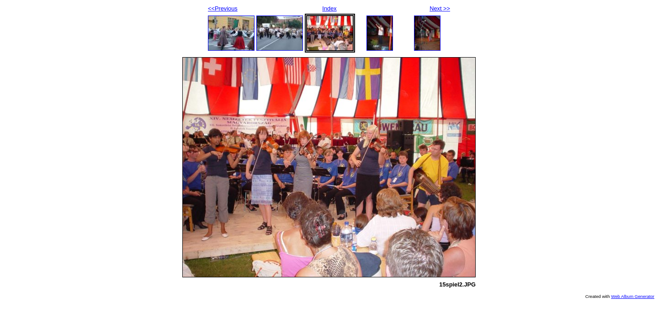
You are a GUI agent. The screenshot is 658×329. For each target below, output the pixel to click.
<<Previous (223, 8)
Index (329, 8)
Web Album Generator (632, 296)
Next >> (440, 8)
